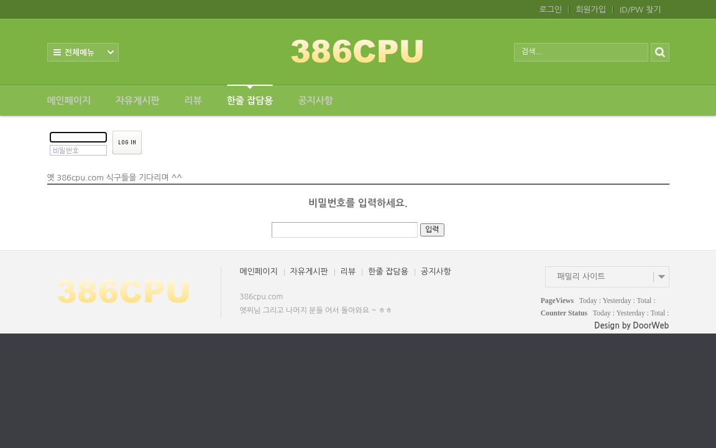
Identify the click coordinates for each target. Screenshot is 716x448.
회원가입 (591, 10)
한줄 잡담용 (250, 95)
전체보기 (83, 52)
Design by (631, 326)
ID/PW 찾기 (640, 10)
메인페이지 (69, 100)
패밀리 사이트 (581, 277)
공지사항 (315, 100)
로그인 (550, 10)
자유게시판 (138, 100)
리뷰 (193, 100)
